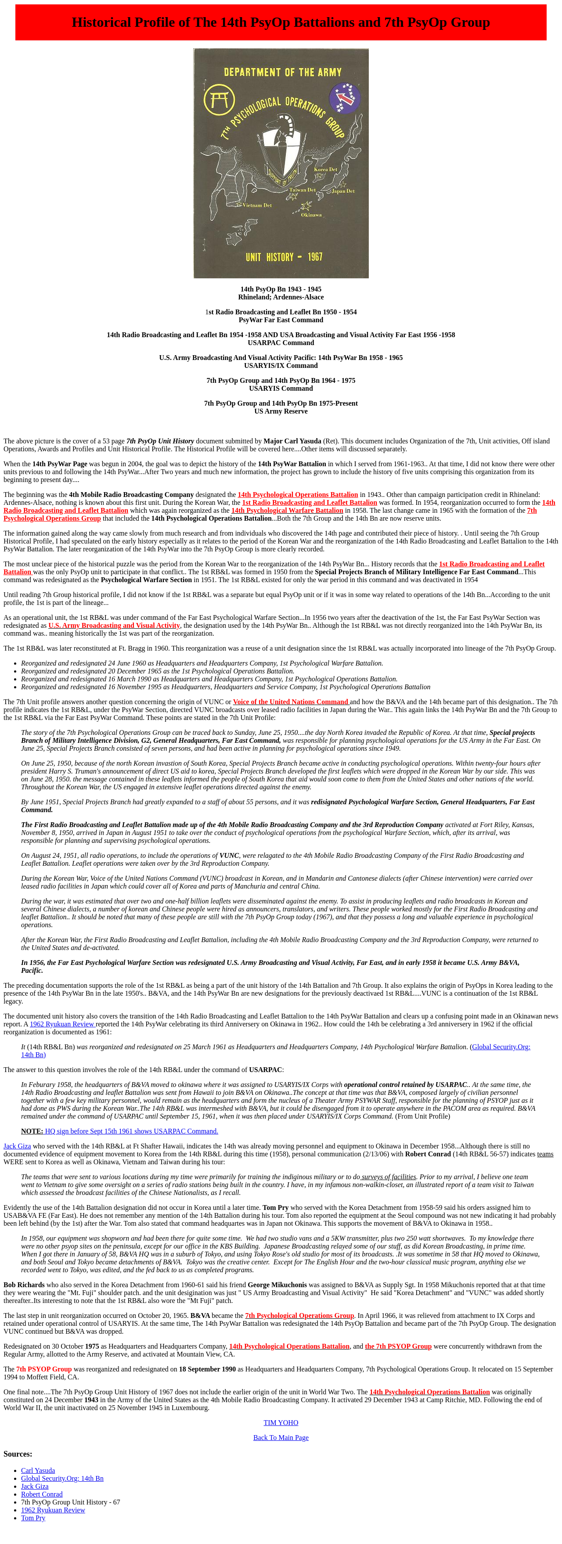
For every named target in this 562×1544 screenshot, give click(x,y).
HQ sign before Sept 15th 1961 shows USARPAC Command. (131, 1131)
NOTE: (32, 1131)
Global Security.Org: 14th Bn (62, 1478)
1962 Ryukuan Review (63, 1024)
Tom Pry (33, 1518)
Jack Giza (17, 1146)
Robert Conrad (42, 1494)
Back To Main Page (281, 1437)
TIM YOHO (281, 1422)
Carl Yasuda (38, 1470)
